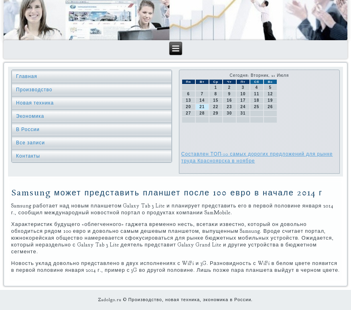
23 (229, 107)
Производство (34, 89)
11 (256, 94)
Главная (26, 76)
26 (270, 107)
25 (256, 107)
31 (242, 113)
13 (188, 100)
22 (215, 107)
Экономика (30, 116)
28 (202, 113)
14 (202, 100)
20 (188, 107)
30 (229, 113)
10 (242, 94)
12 (270, 94)
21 (202, 107)
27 (188, 113)
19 (270, 100)
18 (256, 100)
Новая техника (35, 103)
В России (28, 129)
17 (242, 100)
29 (215, 113)
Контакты (28, 156)
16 (229, 100)
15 (215, 100)
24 (242, 107)
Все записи (30, 143)
